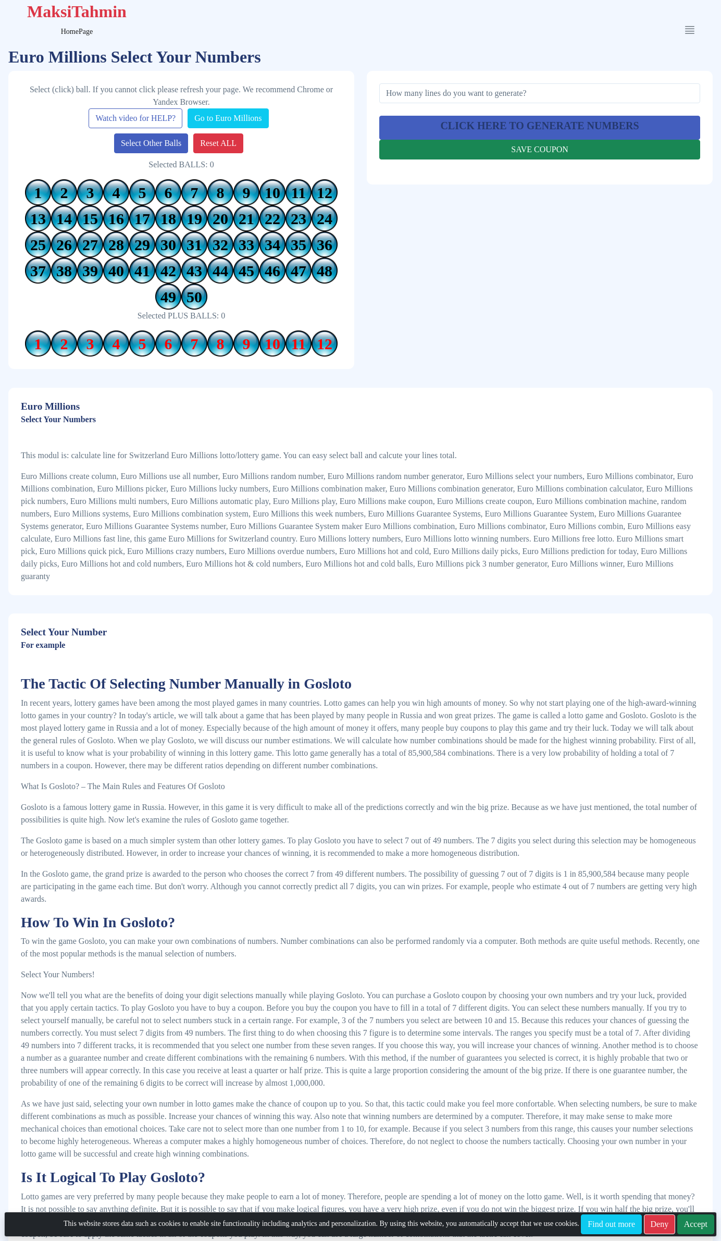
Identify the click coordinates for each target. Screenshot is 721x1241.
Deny (660, 1224)
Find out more (611, 1224)
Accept (695, 1224)
